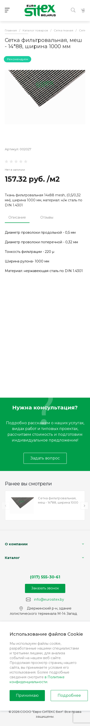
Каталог (12, 558)
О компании (16, 544)
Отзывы (46, 217)
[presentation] (5, 506)
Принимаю (27, 695)
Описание (17, 217)
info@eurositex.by (49, 599)
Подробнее (69, 695)
